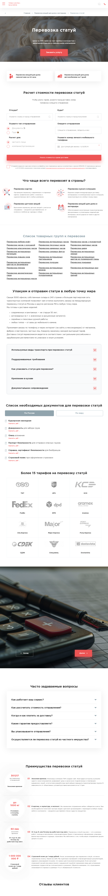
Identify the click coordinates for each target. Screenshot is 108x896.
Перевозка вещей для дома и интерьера (50, 13)
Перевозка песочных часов (52, 245)
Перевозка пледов (16, 268)
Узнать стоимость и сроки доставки (54, 157)
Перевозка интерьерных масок (22, 279)
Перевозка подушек (48, 262)
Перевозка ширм (78, 248)
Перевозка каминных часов (52, 248)
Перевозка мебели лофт (18, 242)
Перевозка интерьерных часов (54, 242)
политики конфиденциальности (75, 168)
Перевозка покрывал (80, 262)
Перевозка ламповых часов (83, 245)
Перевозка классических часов (22, 248)
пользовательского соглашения (55, 168)
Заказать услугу (54, 52)
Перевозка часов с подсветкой (85, 242)
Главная (27, 13)
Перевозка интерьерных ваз (84, 268)
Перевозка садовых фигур (52, 252)
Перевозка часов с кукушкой (21, 245)
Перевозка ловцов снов (18, 257)
